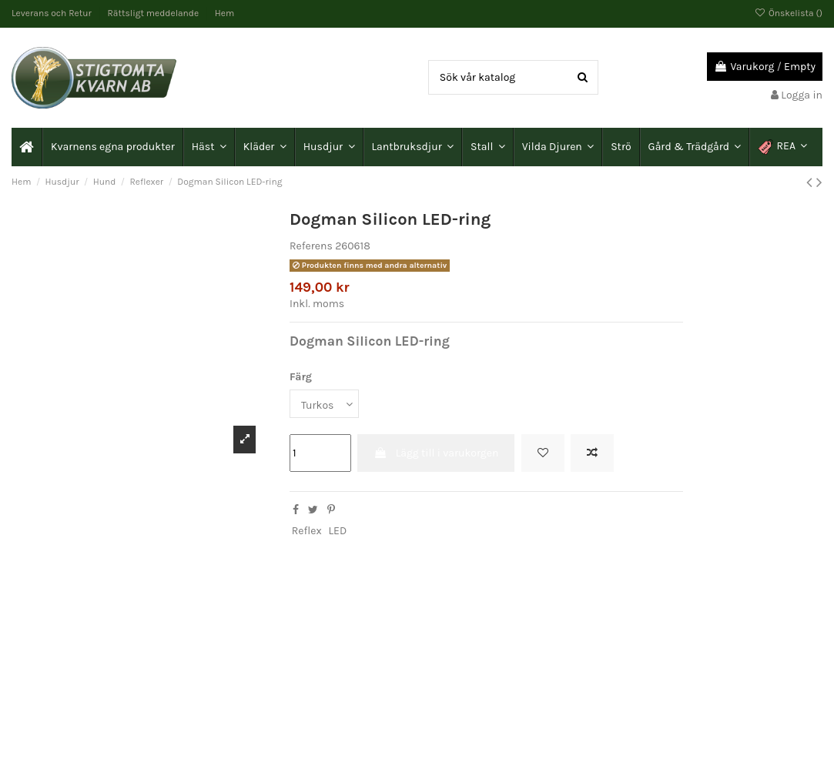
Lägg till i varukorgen (435, 453)
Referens (311, 245)
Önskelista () (788, 13)
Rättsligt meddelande (154, 13)
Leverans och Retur (53, 13)
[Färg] (324, 404)
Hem (224, 13)
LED (338, 530)
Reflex (307, 530)
